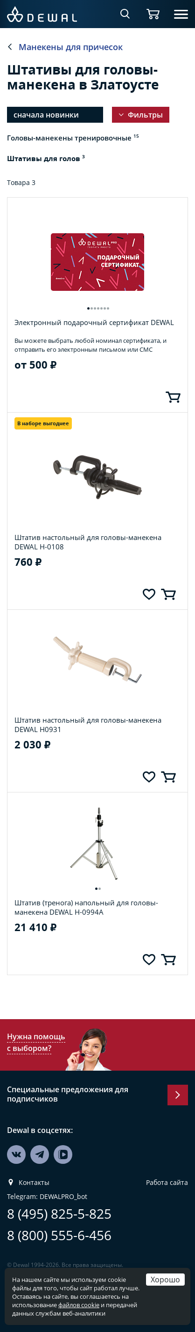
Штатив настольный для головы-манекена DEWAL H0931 (87, 710)
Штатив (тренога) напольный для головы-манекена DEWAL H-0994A (86, 892)
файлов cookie (78, 1305)
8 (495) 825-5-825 (59, 1199)
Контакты (34, 1168)
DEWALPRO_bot (63, 1182)
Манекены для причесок (71, 47)
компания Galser (135, 1258)
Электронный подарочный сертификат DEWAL (94, 307)
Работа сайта (167, 1168)
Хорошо (165, 1279)
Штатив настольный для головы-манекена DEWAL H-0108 (87, 527)
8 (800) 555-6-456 (59, 1221)
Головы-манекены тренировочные (73, 138)
